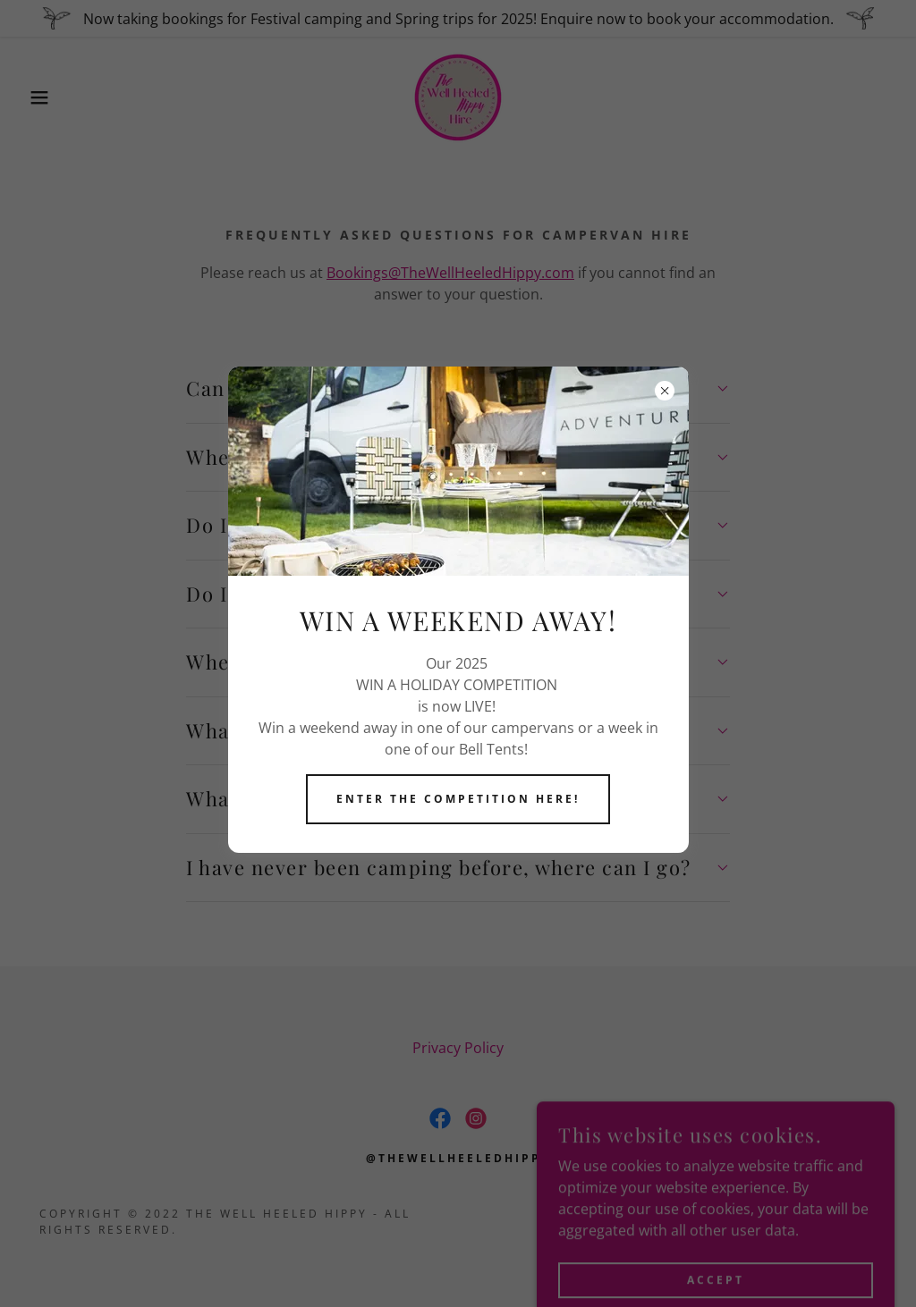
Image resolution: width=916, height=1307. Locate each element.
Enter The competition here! (458, 798)
